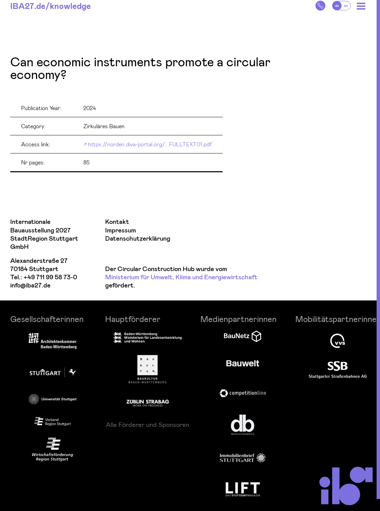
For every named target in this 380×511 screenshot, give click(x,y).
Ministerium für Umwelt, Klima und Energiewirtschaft (181, 277)
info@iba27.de (30, 285)
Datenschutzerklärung (137, 239)
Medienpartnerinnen (238, 319)
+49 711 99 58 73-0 (50, 277)
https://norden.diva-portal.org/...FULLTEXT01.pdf (150, 144)
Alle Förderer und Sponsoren (147, 424)
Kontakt (117, 222)
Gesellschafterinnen (47, 319)
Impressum (120, 230)
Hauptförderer (132, 319)
